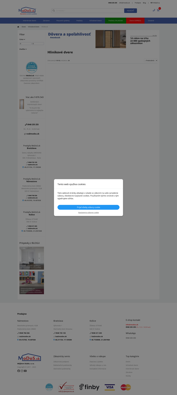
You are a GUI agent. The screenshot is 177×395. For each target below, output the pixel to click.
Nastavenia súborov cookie (88, 212)
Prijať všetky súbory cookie (88, 207)
